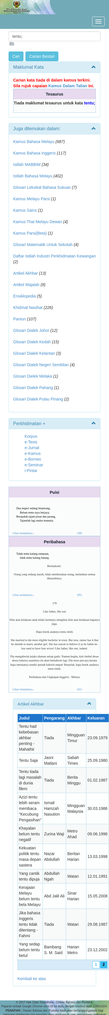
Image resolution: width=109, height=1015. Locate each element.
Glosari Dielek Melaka (32, 376)
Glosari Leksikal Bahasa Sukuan (42, 187)
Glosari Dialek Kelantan (34, 353)
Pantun (19, 319)
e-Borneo (33, 459)
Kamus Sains (25, 210)
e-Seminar (34, 465)
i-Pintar (31, 470)
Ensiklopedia (24, 296)
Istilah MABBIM (27, 164)
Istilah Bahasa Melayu (32, 176)
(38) (79, 533)
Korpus (31, 436)
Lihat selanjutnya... (24, 533)
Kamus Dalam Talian (67, 86)
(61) (79, 689)
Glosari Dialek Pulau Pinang (38, 399)
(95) (79, 594)
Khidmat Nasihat (28, 307)
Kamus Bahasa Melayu (34, 141)
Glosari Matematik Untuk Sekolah (43, 244)
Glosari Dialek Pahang (33, 387)
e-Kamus (33, 453)
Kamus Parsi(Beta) (30, 233)
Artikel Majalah (26, 284)
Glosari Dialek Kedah (32, 342)
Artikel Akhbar (25, 273)
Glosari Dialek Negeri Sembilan (41, 364)
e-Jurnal (32, 447)
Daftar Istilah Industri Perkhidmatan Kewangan (54, 256)
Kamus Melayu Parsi (31, 199)
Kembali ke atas (31, 978)
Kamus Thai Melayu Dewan (37, 221)
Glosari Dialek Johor (31, 330)
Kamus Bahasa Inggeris (34, 153)
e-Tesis (31, 442)
